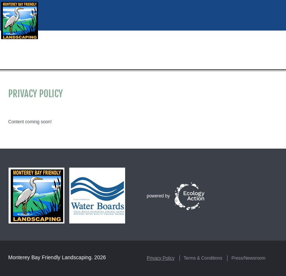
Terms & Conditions (203, 258)
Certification (193, 64)
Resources (82, 64)
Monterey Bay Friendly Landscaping (49, 257)
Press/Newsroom (248, 258)
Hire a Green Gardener (135, 64)
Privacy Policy (161, 258)
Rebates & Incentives (249, 64)
